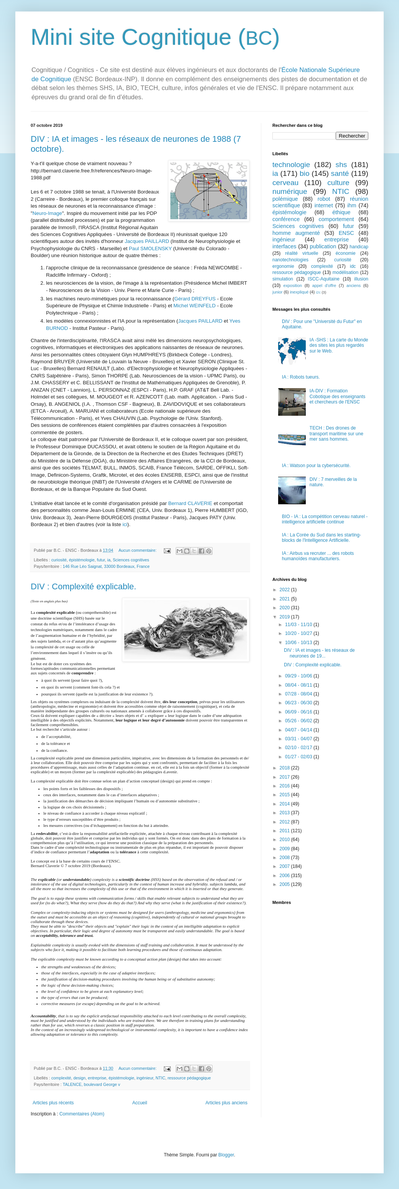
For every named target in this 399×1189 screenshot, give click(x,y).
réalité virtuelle (301, 253)
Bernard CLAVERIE (190, 503)
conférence (286, 219)
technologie (291, 165)
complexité (61, 1078)
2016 (285, 786)
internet (324, 205)
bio (305, 173)
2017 (285, 777)
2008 (285, 857)
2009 (285, 848)
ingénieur (145, 1078)
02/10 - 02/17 (299, 747)
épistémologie (82, 560)
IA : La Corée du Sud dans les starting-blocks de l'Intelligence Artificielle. (321, 537)
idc (353, 266)
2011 (285, 830)
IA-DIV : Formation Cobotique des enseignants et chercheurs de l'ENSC (337, 396)
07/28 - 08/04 (299, 694)
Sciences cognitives (131, 560)
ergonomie (283, 266)
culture (338, 183)
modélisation (345, 272)
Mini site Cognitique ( (138, 37)
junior (277, 292)
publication (323, 246)
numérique (289, 191)
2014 (285, 804)
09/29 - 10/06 (299, 676)
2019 (285, 617)
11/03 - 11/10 (299, 624)
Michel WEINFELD (194, 305)
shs (341, 165)
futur (101, 560)
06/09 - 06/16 (299, 712)
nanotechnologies (290, 259)
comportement (336, 219)
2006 (285, 875)
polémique (285, 199)
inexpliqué (299, 292)
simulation (282, 279)
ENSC (346, 233)
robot (324, 199)
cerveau (285, 183)
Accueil (139, 1102)
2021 (285, 599)
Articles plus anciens (226, 1102)
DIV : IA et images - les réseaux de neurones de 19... (319, 653)
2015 (285, 794)
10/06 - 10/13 (299, 642)
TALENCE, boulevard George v (91, 1084)
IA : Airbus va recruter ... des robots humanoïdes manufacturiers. (318, 556)
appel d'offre (324, 285)
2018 (285, 768)
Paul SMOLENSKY (150, 248)
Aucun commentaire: (138, 550)
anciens (353, 285)
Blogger (226, 1155)
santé (340, 173)
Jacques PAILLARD (147, 241)
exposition (292, 285)
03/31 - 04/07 (299, 738)
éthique (341, 212)
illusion (361, 279)
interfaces (284, 246)
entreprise (97, 1078)
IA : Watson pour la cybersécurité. (316, 465)
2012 (285, 822)
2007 (285, 866)
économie (346, 253)
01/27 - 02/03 (299, 756)
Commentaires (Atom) (81, 1114)
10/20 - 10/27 (299, 633)
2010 (285, 839)
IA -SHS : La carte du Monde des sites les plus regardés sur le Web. (339, 345)
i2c (318, 292)
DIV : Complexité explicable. (83, 586)
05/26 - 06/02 (299, 720)
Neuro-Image (47, 213)
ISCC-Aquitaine (324, 279)
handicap (359, 246)
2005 (285, 884)
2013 (285, 812)
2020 (285, 607)
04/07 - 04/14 (299, 730)
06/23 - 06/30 (299, 702)
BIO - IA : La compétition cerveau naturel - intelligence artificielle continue (325, 519)
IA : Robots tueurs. (301, 377)
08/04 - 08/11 (299, 685)
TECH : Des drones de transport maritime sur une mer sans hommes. (336, 433)
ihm (351, 205)
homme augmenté (296, 233)
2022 (285, 589)
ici (124, 524)
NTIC (160, 1078)
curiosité (59, 560)
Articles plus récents (53, 1102)
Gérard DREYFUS (195, 299)
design (79, 1078)
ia (108, 560)
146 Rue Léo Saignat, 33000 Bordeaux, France (106, 566)
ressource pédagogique (189, 1078)
